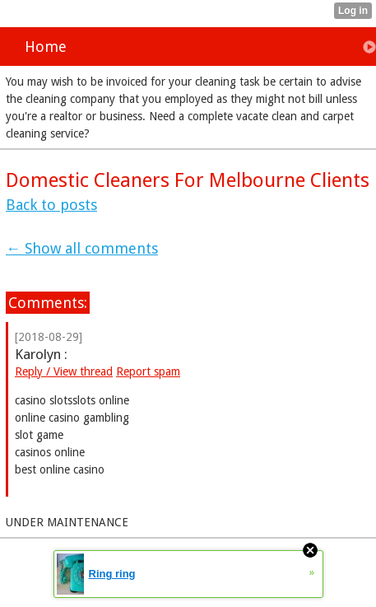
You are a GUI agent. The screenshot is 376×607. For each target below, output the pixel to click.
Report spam (148, 371)
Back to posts (51, 204)
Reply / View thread (64, 371)
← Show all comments (82, 248)
